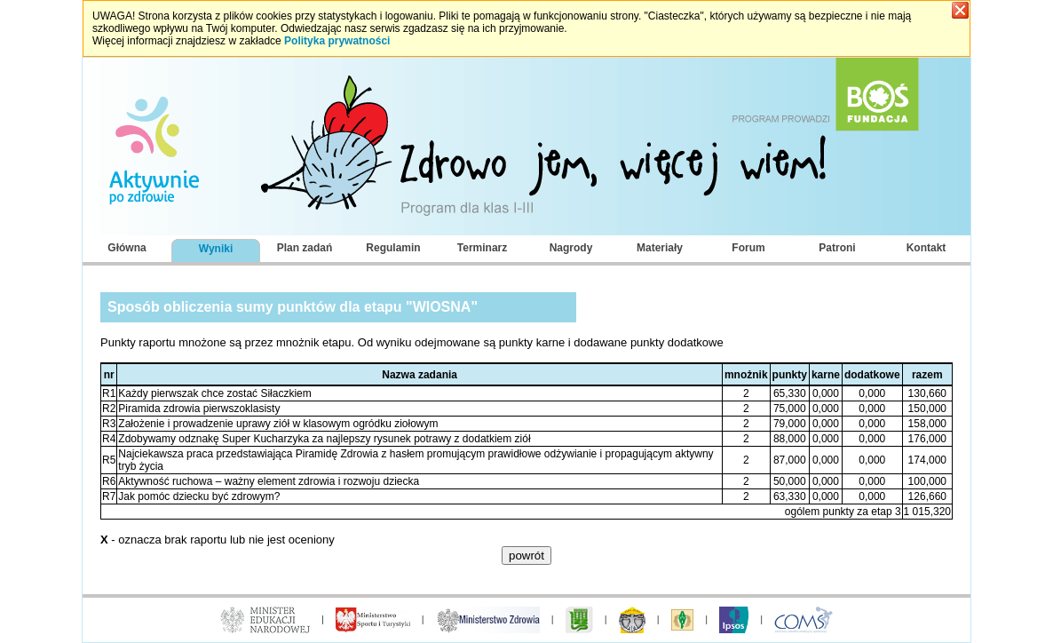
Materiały (660, 248)
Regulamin (393, 248)
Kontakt (926, 248)
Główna (126, 248)
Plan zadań (305, 248)
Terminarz (482, 248)
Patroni (837, 248)
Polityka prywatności (337, 41)
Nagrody (571, 248)
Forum (748, 248)
